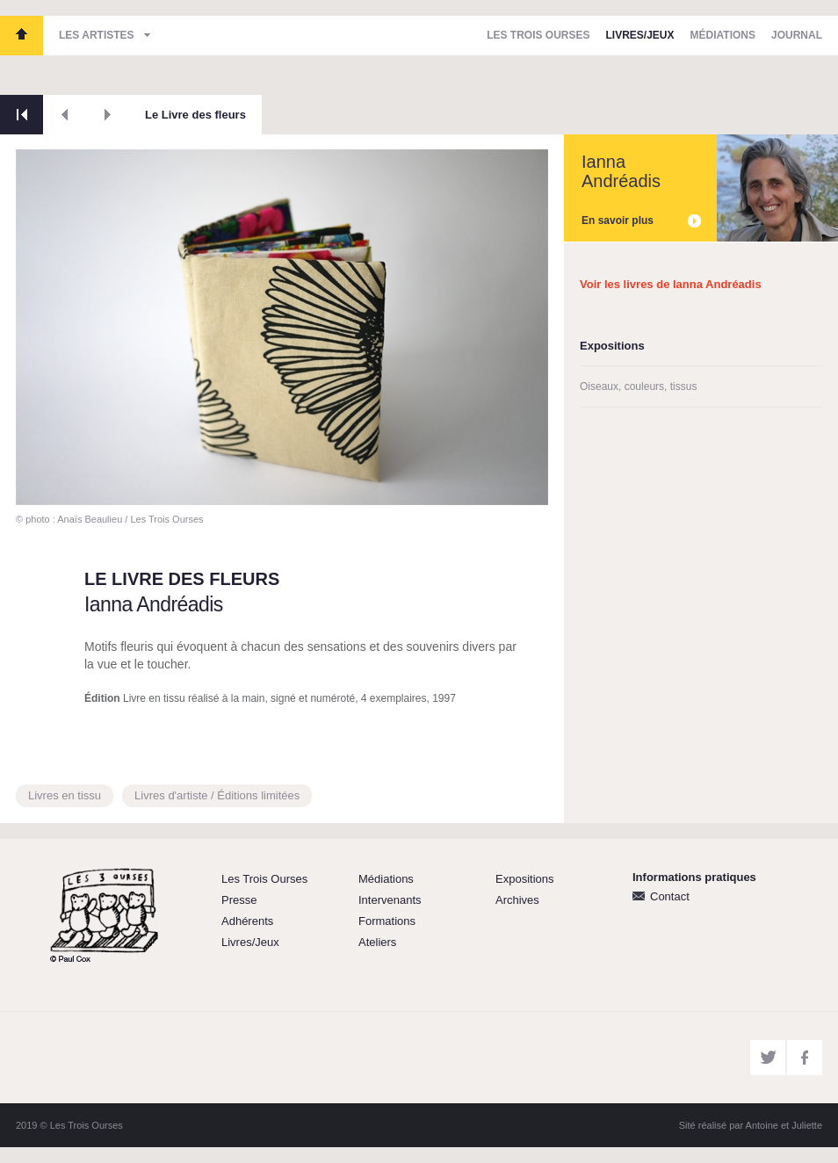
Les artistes (96, 35)
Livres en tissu (64, 795)
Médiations (722, 35)
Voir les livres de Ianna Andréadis (671, 284)
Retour (21, 114)
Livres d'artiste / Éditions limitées (217, 795)
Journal (796, 35)
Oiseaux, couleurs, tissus (638, 386)
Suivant (107, 114)
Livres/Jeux (640, 35)
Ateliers (377, 942)
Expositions (524, 878)
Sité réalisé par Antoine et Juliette (750, 1125)
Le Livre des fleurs (195, 114)
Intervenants (390, 900)
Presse (238, 900)
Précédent (64, 114)
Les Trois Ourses (21, 35)
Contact (670, 896)
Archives (517, 900)
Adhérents (247, 921)
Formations (386, 921)
